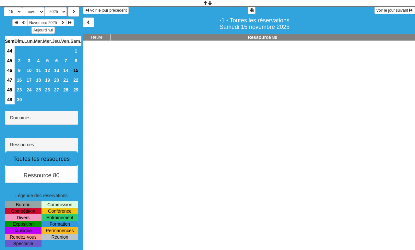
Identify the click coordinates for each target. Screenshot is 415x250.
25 (38, 89)
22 (75, 80)
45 (9, 60)
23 (19, 89)
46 (9, 70)
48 (9, 89)
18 (38, 80)
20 (56, 80)
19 (47, 80)
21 (65, 80)
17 (29, 80)
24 (29, 89)
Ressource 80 (262, 37)
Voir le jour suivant (394, 10)
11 (38, 70)
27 (56, 89)
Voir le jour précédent (106, 10)
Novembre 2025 (43, 22)
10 (29, 70)
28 (65, 89)
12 (47, 70)
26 (47, 89)
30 (19, 99)
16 (19, 80)
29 (75, 89)
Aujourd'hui (43, 30)
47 (9, 80)
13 (56, 70)
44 (9, 51)
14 (65, 70)
